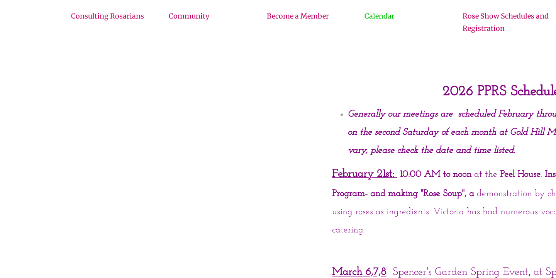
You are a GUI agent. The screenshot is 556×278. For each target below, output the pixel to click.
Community (189, 16)
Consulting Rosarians (107, 16)
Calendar (379, 16)
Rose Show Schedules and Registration (506, 22)
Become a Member (298, 16)
